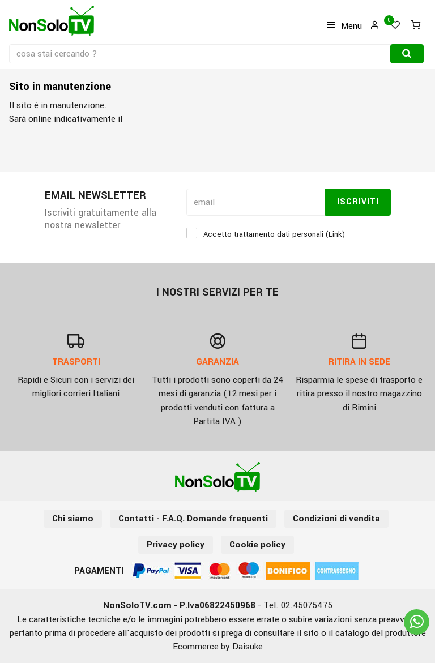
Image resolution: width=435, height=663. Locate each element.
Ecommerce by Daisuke (218, 646)
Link (335, 234)
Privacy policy (175, 544)
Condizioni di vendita (336, 518)
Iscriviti (358, 202)
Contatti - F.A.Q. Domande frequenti (193, 518)
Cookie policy (257, 544)
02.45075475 (306, 605)
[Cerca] (407, 53)
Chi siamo (72, 518)
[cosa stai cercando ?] (201, 53)
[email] (255, 202)
